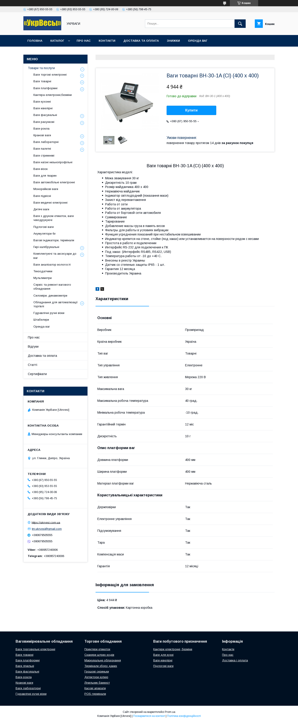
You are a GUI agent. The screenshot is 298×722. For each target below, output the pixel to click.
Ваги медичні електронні (50, 202)
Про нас (84, 40)
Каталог (57, 40)
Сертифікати (37, 374)
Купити (191, 110)
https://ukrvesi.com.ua (46, 522)
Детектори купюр (96, 677)
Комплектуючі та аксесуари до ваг (54, 255)
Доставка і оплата (235, 660)
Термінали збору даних (100, 666)
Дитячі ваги (41, 209)
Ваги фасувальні (45, 115)
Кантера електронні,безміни (52, 95)
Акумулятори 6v (44, 233)
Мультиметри (42, 278)
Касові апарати (95, 688)
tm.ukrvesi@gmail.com (47, 528)
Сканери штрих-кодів (99, 654)
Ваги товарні (42, 81)
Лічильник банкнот (97, 682)
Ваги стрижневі (43, 155)
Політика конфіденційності (184, 716)
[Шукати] (240, 23)
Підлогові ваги (43, 227)
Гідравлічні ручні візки (48, 313)
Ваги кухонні (42, 101)
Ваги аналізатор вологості (52, 264)
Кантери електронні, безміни (172, 649)
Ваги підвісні (42, 196)
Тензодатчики (42, 271)
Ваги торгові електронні (50, 74)
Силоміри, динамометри (50, 295)
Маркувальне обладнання (102, 660)
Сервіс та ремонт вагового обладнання (52, 286)
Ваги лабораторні (46, 142)
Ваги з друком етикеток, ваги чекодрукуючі (53, 218)
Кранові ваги (42, 135)
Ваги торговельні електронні (35, 649)
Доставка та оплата (141, 40)
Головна (34, 40)
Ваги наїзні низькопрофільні (52, 162)
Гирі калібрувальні (46, 247)
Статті (32, 365)
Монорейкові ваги (45, 189)
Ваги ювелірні (43, 108)
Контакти (107, 40)
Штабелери (41, 319)
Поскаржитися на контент (149, 716)
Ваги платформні (45, 88)
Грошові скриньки (96, 671)
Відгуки (33, 346)
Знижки (173, 40)
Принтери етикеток (97, 649)
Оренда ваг (197, 40)
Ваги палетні (42, 148)
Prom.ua (170, 712)
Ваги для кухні (163, 654)
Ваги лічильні (25, 666)
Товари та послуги (41, 68)
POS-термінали (95, 693)
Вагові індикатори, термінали (53, 240)
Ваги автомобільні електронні (54, 182)
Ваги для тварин (45, 175)
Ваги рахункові (43, 122)
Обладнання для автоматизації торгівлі (55, 304)
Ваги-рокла (41, 128)
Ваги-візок (40, 169)
